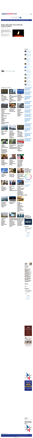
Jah (26, 230)
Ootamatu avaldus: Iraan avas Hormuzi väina (29, 75)
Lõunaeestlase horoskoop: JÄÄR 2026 (28, 89)
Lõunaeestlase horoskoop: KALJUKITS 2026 (28, 129)
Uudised (3, 20)
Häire (14, 20)
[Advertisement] (16, 6)
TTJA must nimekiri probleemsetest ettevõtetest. (28, 185)
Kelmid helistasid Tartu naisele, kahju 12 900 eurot (29, 85)
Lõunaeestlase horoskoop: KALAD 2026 (28, 139)
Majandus (7, 20)
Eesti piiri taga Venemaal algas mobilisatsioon (28, 51)
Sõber (8, 21)
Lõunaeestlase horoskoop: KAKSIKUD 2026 (28, 98)
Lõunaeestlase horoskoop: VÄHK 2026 (28, 102)
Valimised (13, 21)
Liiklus (11, 20)
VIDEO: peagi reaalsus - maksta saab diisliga (29, 81)
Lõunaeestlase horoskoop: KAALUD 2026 (28, 115)
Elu (10, 21)
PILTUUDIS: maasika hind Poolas (28, 64)
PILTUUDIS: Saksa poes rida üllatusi (28, 78)
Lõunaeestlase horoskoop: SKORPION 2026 (28, 120)
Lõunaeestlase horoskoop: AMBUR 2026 (28, 125)
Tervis (27, 20)
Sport (20, 20)
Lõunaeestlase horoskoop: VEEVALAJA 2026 (28, 135)
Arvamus (23, 20)
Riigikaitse (4, 21)
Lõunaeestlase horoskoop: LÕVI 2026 (28, 107)
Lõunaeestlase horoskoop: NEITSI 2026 (28, 111)
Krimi (17, 20)
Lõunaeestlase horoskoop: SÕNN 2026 (28, 93)
